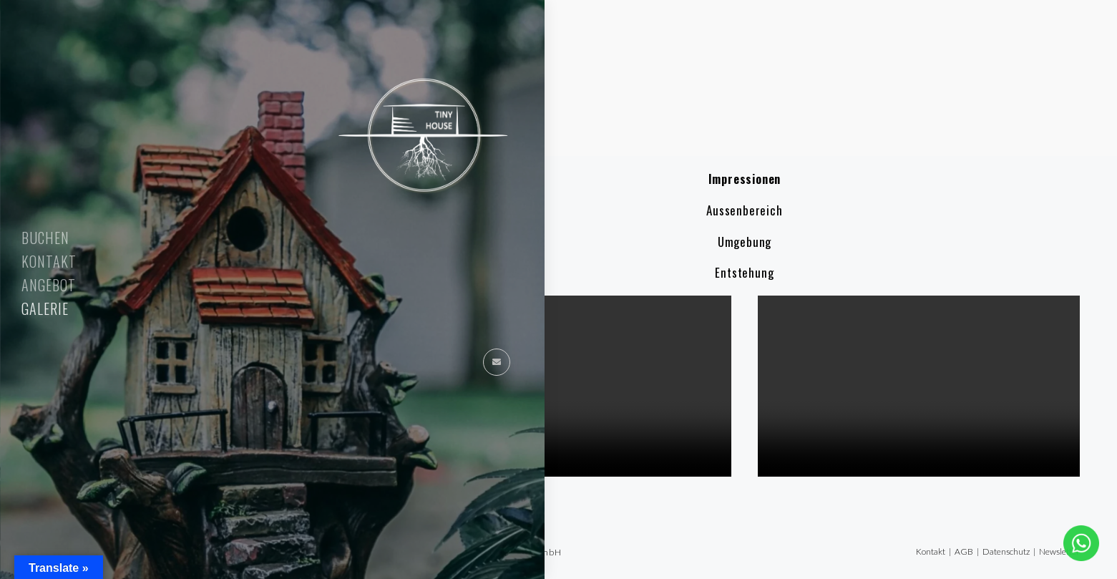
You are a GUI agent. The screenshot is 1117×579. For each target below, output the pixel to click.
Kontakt (930, 551)
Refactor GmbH (528, 552)
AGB (964, 551)
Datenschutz (1006, 551)
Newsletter (1059, 551)
